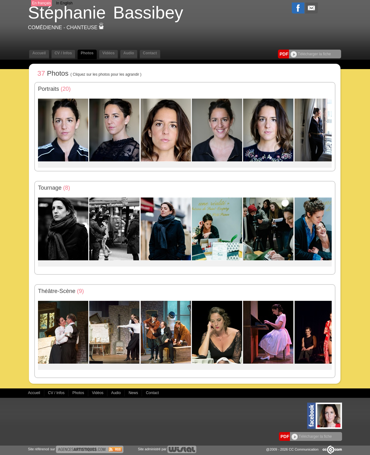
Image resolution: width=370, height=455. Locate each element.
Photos (87, 53)
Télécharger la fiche (311, 54)
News (133, 393)
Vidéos (108, 53)
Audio (128, 53)
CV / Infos (63, 53)
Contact (150, 53)
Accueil (39, 53)
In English (64, 3)
